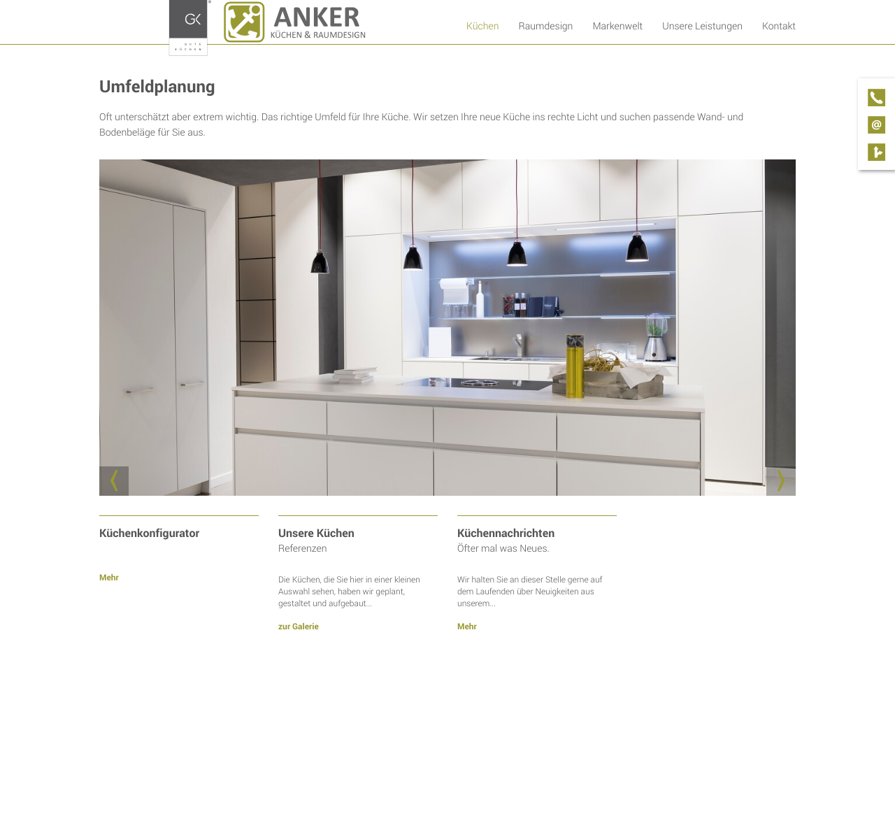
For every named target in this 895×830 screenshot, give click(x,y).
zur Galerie (298, 626)
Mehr (109, 577)
